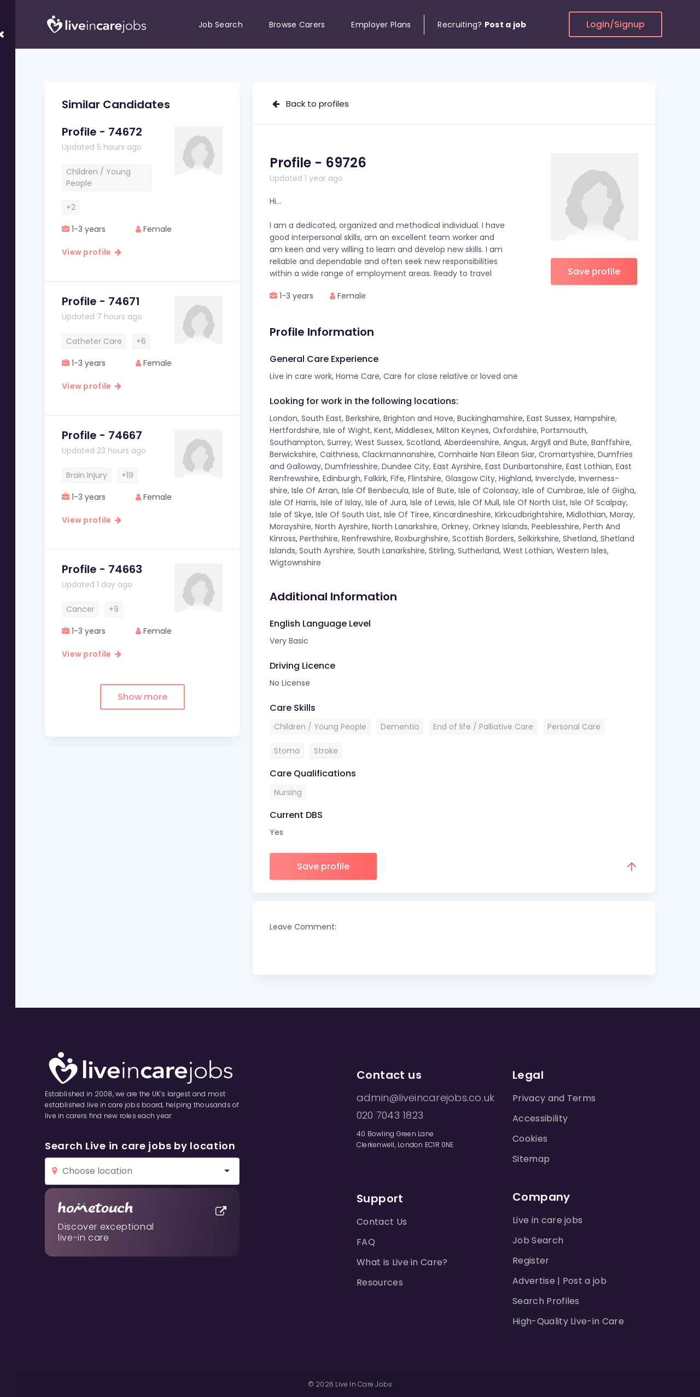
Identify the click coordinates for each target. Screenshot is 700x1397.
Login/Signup (615, 24)
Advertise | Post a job (559, 1281)
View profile (91, 252)
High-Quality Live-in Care (568, 1321)
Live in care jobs (547, 1220)
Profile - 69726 (318, 163)
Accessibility (540, 1118)
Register (531, 1260)
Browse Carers (297, 24)
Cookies (529, 1138)
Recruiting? (482, 24)
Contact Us (382, 1221)
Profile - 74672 (102, 131)
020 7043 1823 (390, 1115)
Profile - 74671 (101, 301)
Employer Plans (381, 24)
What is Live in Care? (402, 1262)
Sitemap (531, 1159)
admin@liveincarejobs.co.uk (425, 1097)
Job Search (221, 24)
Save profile (594, 271)
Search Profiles (546, 1301)
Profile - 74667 (102, 435)
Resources (380, 1282)
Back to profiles (310, 103)
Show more (142, 697)
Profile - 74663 (102, 569)
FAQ (366, 1242)
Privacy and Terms (554, 1098)
